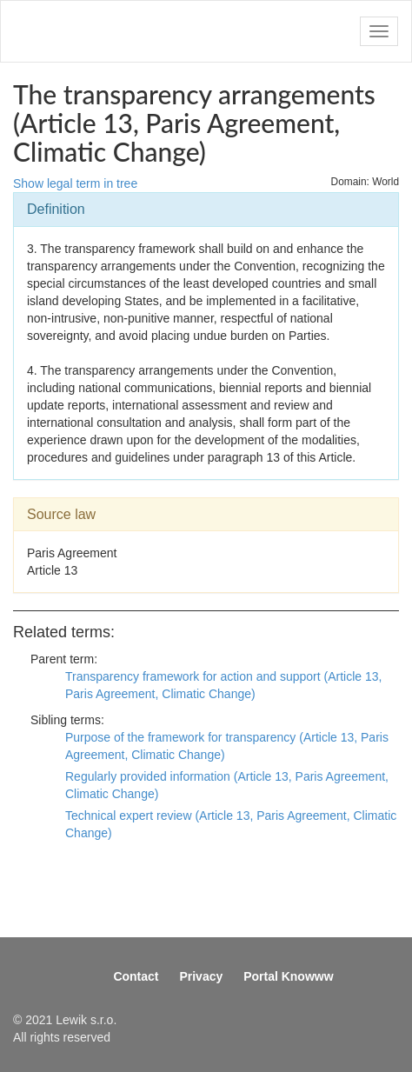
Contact (135, 976)
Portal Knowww (288, 976)
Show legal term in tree (75, 183)
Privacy (201, 976)
